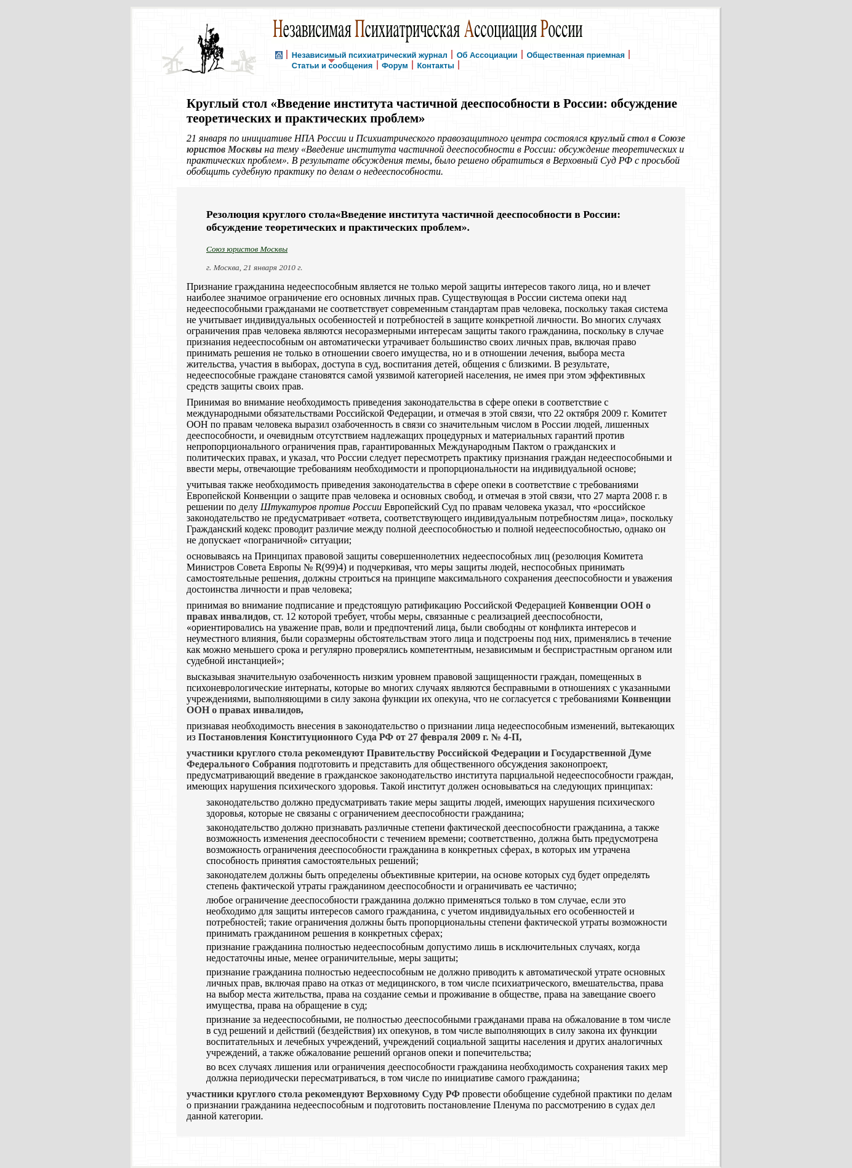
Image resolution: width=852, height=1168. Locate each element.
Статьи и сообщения (332, 65)
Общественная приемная (575, 54)
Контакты (435, 65)
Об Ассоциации (487, 54)
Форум (395, 65)
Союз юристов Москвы (246, 249)
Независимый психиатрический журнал (370, 54)
